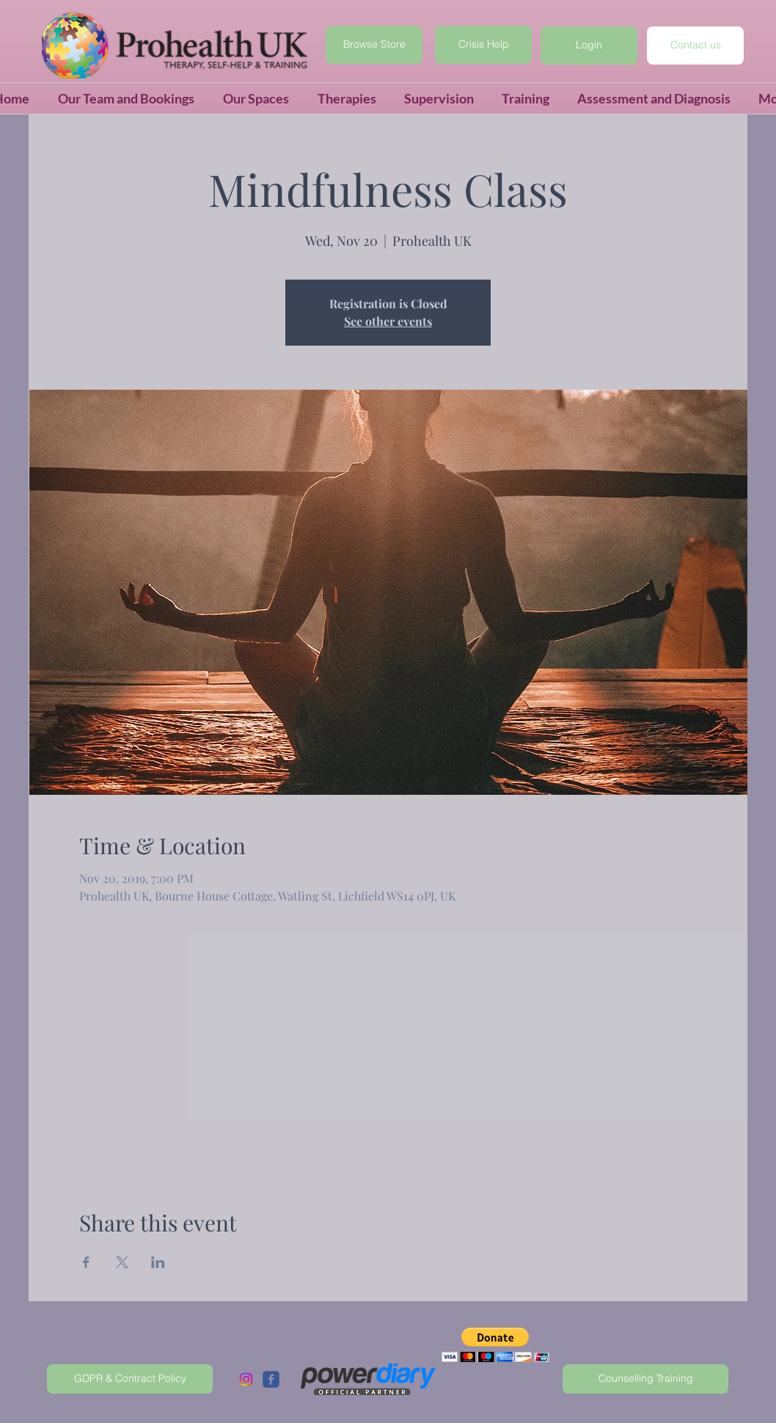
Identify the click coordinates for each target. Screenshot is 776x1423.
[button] (589, 45)
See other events (388, 321)
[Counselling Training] (645, 1379)
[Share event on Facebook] (86, 1262)
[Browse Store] (374, 45)
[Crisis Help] (483, 45)
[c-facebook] (271, 1379)
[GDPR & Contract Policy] (130, 1379)
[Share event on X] (122, 1262)
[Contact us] (695, 45)
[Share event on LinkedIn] (158, 1262)
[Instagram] (246, 1379)
